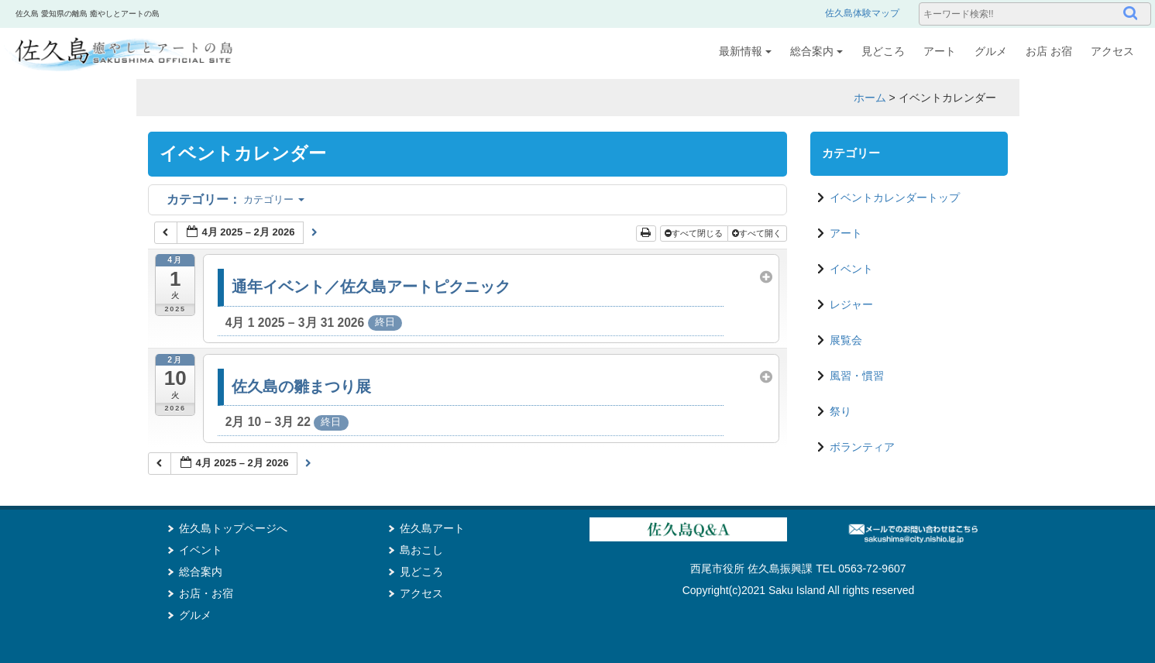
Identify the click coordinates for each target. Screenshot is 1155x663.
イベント (851, 269)
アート (939, 51)
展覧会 (846, 340)
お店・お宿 (206, 593)
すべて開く (758, 233)
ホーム (870, 97)
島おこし (421, 550)
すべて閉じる (695, 233)
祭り (840, 411)
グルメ (991, 51)
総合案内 (816, 51)
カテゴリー (235, 199)
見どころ (883, 51)
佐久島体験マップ (862, 13)
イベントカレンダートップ (895, 197)
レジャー (851, 304)
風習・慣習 (857, 375)
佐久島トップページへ (233, 528)
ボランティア (862, 447)
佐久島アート (432, 528)
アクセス (1112, 51)
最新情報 (745, 51)
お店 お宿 (1049, 51)
